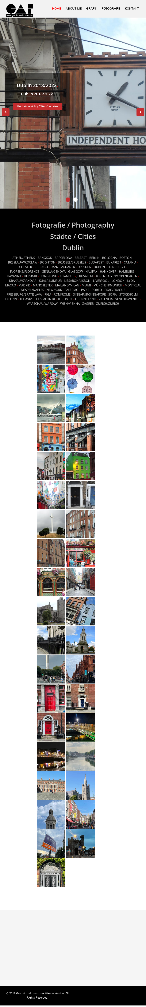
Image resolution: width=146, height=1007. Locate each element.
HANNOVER (108, 268)
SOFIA (112, 291)
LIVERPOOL (101, 277)
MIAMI (86, 282)
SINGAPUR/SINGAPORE (89, 291)
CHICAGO (41, 264)
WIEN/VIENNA (70, 300)
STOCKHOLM (128, 291)
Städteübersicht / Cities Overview (37, 108)
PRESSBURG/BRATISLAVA (24, 291)
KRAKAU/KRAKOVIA (22, 277)
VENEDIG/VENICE (127, 296)
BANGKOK (44, 254)
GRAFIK (91, 8)
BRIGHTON (47, 259)
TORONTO (65, 296)
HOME (56, 8)
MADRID (24, 282)
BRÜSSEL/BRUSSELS (72, 259)
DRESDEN (84, 264)
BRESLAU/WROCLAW (22, 259)
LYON (131, 277)
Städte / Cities (73, 233)
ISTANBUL (67, 273)
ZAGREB (88, 300)
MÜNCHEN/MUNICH (107, 282)
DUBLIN (99, 264)
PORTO (97, 287)
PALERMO (71, 287)
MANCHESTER (43, 282)
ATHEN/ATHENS (24, 254)
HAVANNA (14, 273)
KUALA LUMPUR (50, 277)
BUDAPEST (96, 259)
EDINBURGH (116, 264)
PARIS (85, 287)
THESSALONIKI (44, 296)
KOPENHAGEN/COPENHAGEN (116, 273)
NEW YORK (54, 287)
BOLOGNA (109, 254)
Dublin (73, 244)
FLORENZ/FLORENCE (24, 268)
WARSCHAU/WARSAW (42, 300)
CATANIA (130, 259)
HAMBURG (126, 268)
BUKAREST (113, 259)
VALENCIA (106, 296)
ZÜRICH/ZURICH (107, 300)
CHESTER (25, 264)
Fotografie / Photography (73, 222)
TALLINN (11, 296)
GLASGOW (75, 268)
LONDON (118, 277)
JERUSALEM (85, 273)
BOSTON (125, 254)
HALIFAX (91, 268)
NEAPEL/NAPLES (32, 287)
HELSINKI (31, 273)
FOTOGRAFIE (111, 8)
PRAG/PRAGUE (114, 287)
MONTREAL (133, 282)
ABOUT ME (74, 8)
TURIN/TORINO (85, 296)
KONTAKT (132, 8)
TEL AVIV (26, 296)
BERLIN (94, 254)
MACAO (10, 282)
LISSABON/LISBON (77, 277)
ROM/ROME (62, 291)
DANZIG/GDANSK (63, 264)
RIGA (47, 291)
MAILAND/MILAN (67, 282)
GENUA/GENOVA (54, 268)
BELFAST (81, 254)
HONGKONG (48, 273)
